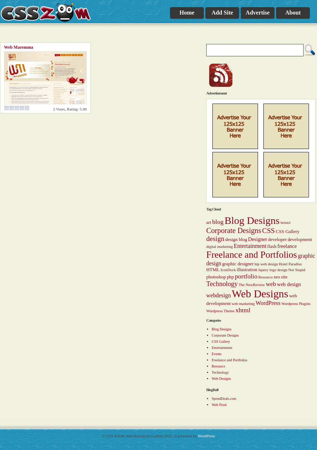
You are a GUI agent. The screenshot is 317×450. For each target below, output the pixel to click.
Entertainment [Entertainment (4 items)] (250, 246)
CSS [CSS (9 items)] (268, 230)
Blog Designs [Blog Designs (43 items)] (251, 220)
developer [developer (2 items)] (277, 239)
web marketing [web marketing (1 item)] (243, 304)
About (293, 12)
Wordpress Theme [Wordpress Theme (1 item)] (220, 311)
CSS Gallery (221, 341)
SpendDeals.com (224, 399)
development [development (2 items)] (299, 239)
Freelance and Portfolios (229, 360)
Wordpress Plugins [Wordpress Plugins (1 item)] (295, 304)
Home (187, 12)
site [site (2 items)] (284, 277)
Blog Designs (221, 329)
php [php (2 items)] (230, 277)
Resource (218, 366)
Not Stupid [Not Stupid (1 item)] (296, 270)
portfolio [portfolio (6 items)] (246, 276)
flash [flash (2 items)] (272, 246)
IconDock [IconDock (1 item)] (228, 270)
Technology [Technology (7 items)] (222, 284)
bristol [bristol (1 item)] (285, 223)
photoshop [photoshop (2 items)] (216, 277)
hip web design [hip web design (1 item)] (266, 264)
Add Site (222, 12)
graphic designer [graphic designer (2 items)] (238, 263)
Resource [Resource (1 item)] (265, 277)
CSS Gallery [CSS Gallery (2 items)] (288, 231)
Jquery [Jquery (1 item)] (263, 270)
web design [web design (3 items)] (289, 284)
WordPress (206, 436)
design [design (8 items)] (215, 238)
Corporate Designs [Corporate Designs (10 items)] (233, 230)
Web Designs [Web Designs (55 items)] (260, 294)
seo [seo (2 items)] (277, 277)
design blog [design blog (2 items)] (236, 239)
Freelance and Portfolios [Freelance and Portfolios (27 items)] (251, 254)
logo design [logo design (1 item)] (278, 270)
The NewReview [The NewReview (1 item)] (252, 285)
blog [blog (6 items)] (218, 221)
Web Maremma (18, 47)
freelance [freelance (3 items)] (287, 246)
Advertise (258, 12)
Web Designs (221, 379)
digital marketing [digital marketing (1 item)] (219, 247)
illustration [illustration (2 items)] (247, 269)
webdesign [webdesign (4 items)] (218, 295)
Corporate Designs (225, 335)
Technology (220, 372)
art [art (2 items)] (208, 222)
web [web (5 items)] (271, 284)
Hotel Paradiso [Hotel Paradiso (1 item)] (290, 264)
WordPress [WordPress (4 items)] (268, 303)
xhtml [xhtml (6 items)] (242, 310)
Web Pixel (219, 405)
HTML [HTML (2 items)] (213, 269)
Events (217, 354)
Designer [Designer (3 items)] (257, 239)
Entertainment (222, 348)
